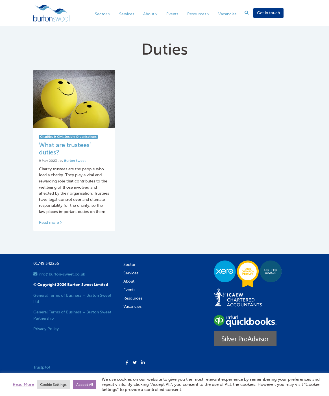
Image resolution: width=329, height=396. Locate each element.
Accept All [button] (84, 384)
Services (126, 13)
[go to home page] (51, 12)
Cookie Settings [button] (53, 384)
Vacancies (227, 13)
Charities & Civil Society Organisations (68, 137)
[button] (127, 363)
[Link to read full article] (74, 99)
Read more (50, 222)
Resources (196, 13)
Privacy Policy (46, 328)
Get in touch (268, 12)
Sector (101, 13)
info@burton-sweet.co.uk (59, 274)
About (148, 13)
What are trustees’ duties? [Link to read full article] (65, 148)
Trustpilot (41, 367)
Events (172, 13)
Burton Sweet (75, 161)
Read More (23, 384)
